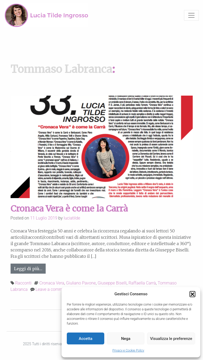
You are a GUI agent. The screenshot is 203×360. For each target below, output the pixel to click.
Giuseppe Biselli (112, 283)
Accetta (85, 338)
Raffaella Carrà (142, 283)
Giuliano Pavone (81, 283)
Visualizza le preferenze (171, 338)
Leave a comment (52, 289)
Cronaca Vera (51, 283)
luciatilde (72, 218)
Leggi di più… (30, 268)
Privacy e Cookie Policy (128, 350)
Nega (125, 338)
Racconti (23, 283)
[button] (192, 294)
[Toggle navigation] (191, 15)
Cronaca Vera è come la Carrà (69, 208)
